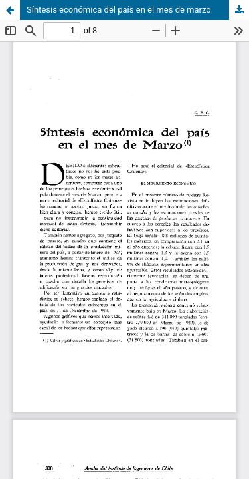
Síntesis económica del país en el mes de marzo (119, 10)
